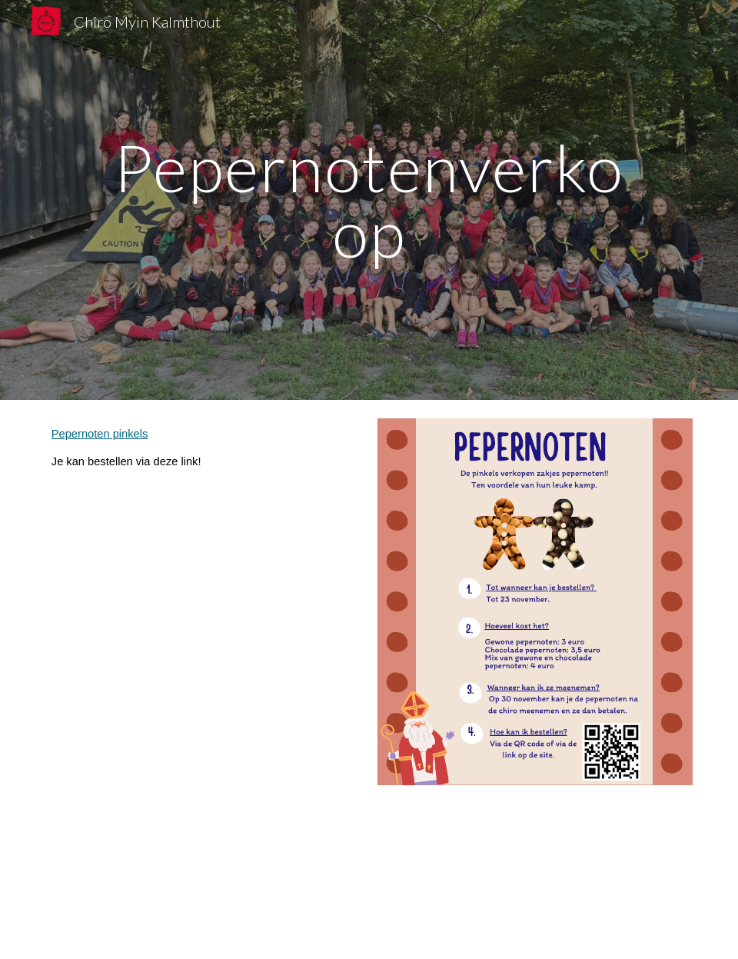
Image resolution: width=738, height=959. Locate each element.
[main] (369, 200)
